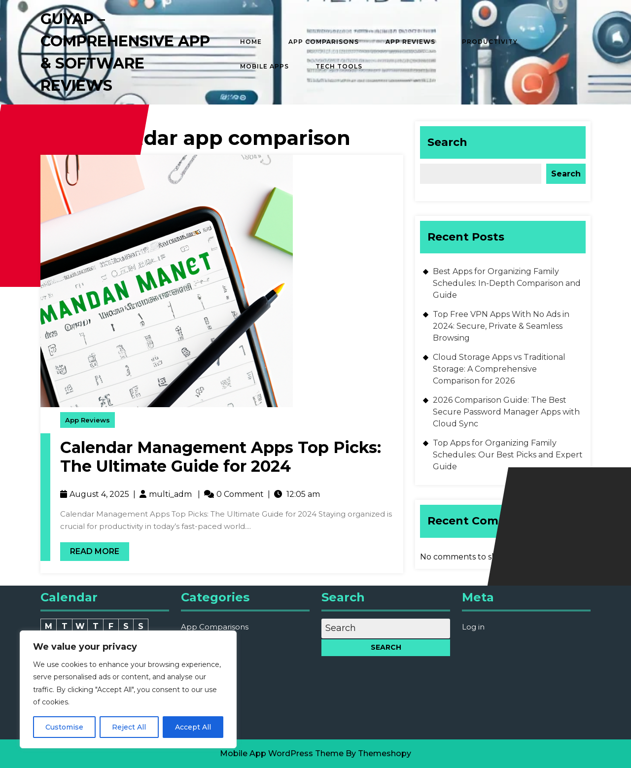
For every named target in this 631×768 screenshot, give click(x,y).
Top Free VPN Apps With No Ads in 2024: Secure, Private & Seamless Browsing (501, 326)
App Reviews (410, 41)
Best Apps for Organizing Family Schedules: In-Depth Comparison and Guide (507, 283)
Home (251, 41)
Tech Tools (339, 66)
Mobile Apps (264, 66)
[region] (128, 689)
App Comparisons (323, 41)
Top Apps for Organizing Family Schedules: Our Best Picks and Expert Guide (508, 454)
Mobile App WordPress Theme (282, 753)
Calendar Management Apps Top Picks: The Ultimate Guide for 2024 (220, 457)
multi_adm (170, 494)
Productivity (490, 41)
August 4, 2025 (99, 494)
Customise (64, 727)
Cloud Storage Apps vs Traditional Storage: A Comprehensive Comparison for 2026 (499, 368)
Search (447, 142)
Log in (473, 626)
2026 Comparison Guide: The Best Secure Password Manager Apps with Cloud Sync (506, 411)
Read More (89, 549)
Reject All (129, 727)
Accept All (193, 727)
